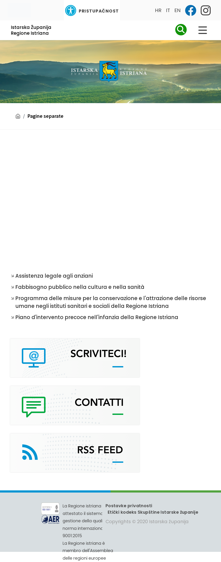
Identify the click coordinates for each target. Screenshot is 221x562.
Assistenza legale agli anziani (54, 275)
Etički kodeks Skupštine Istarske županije (153, 512)
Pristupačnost (92, 10)
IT (168, 10)
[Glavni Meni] (202, 30)
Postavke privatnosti (129, 506)
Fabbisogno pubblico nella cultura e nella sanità (79, 287)
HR (158, 10)
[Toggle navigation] (19, 10)
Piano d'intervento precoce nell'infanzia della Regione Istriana (96, 317)
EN (177, 10)
